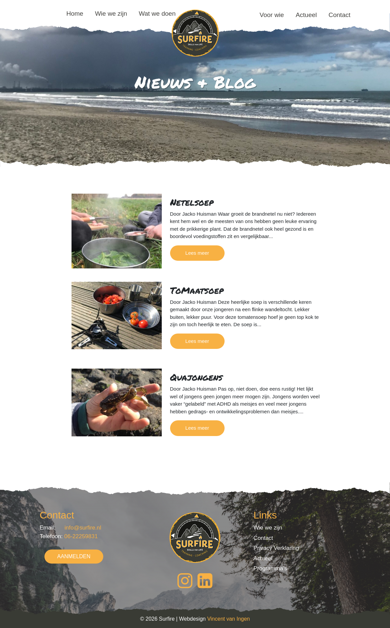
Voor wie (272, 14)
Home (75, 13)
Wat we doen (157, 13)
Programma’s (270, 568)
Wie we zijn (111, 13)
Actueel (306, 14)
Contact (339, 14)
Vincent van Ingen (228, 619)
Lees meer (197, 253)
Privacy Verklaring (276, 548)
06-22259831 (81, 536)
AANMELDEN (74, 556)
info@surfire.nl (82, 528)
